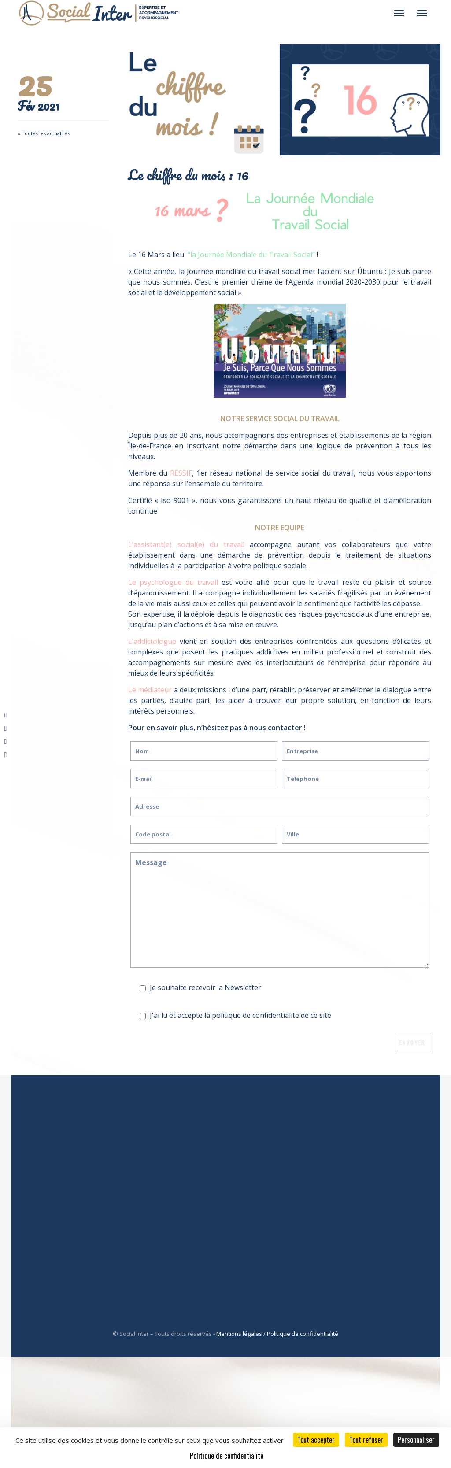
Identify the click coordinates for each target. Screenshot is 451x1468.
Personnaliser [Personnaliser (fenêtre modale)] (416, 1440)
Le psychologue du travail (173, 582)
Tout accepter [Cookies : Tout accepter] (316, 1440)
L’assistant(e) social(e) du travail (186, 544)
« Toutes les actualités (44, 133)
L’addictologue (152, 641)
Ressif (257, 1143)
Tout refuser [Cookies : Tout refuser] (366, 1440)
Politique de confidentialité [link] (226, 1455)
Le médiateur (150, 690)
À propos (263, 1133)
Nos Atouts (266, 1122)
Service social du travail (262, 1164)
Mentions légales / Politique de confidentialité (277, 1334)
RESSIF (181, 473)
